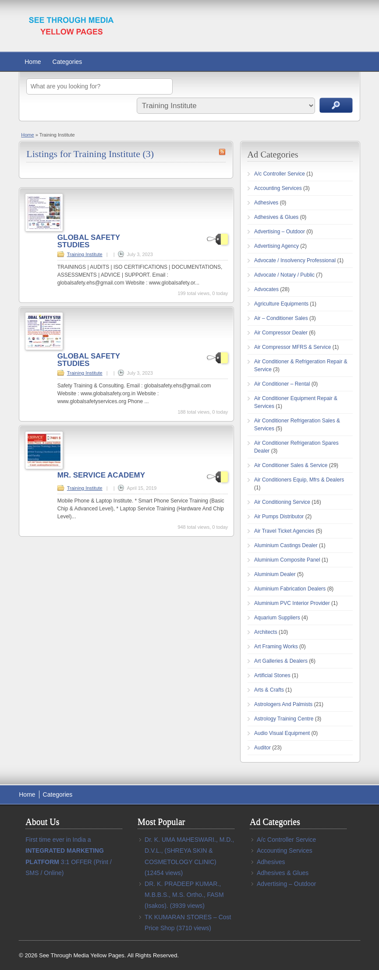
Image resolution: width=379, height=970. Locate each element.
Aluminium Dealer (275, 574)
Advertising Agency (276, 246)
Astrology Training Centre (283, 719)
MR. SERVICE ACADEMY (101, 475)
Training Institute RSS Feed (222, 151)
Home (33, 61)
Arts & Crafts (269, 690)
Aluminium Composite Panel (287, 560)
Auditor (262, 748)
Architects (265, 632)
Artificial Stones (272, 675)
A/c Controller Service (279, 174)
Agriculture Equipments (281, 304)
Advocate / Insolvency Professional (295, 260)
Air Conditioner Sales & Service (290, 465)
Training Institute (85, 254)
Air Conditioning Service (282, 502)
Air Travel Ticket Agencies (284, 531)
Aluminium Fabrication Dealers (290, 589)
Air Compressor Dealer (281, 333)
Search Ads (336, 105)
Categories (67, 61)
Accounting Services (278, 188)
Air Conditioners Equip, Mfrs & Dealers (299, 480)
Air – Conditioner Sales (281, 318)
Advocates (266, 289)
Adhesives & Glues (276, 217)
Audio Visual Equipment (282, 733)
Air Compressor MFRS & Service (292, 347)
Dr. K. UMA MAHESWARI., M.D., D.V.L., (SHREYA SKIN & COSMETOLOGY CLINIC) (189, 850)
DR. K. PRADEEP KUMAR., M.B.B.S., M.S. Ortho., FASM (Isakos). (184, 894)
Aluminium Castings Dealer (286, 545)
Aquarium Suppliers (277, 618)
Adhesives (266, 203)
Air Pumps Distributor (279, 516)
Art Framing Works (276, 646)
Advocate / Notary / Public (284, 275)
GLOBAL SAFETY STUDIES (88, 241)
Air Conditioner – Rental (282, 384)
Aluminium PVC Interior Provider (292, 603)
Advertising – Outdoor (279, 231)
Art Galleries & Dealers (281, 661)
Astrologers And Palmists (283, 704)
